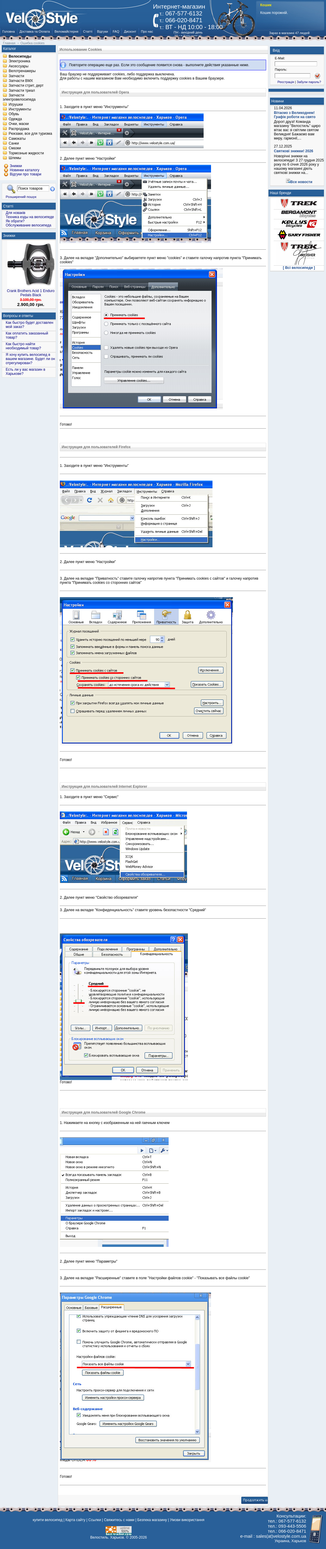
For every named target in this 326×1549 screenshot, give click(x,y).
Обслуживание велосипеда (28, 225)
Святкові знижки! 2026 (293, 151)
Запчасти (16, 76)
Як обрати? (15, 221)
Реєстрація (285, 82)
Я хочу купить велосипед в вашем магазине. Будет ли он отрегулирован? (30, 359)
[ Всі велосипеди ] (299, 268)
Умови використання (187, 1520)
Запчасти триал (22, 90)
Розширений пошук (21, 197)
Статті (87, 31)
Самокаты (17, 139)
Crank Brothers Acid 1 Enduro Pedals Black (31, 293)
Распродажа (19, 129)
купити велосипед (47, 1520)
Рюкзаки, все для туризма (30, 134)
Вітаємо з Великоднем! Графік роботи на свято (294, 115)
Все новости (301, 182)
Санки (14, 143)
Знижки (9, 236)
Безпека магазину (152, 1520)
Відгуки (102, 31)
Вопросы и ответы (18, 316)
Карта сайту (75, 1520)
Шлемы (15, 158)
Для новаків (15, 213)
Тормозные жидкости (26, 153)
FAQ (116, 31)
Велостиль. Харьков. (107, 1537)
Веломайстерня (66, 31)
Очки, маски (19, 124)
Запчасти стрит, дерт (26, 86)
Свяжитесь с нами (119, 1520)
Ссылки (94, 1520)
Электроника (19, 61)
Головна (8, 31)
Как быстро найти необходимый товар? (23, 346)
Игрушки (16, 104)
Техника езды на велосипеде (30, 217)
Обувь (14, 114)
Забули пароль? (309, 82)
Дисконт (130, 31)
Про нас (147, 31)
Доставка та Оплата (35, 31)
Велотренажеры (22, 71)
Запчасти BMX (21, 81)
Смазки (15, 148)
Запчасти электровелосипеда (19, 97)
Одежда (15, 119)
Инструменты (20, 109)
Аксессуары (18, 66)
